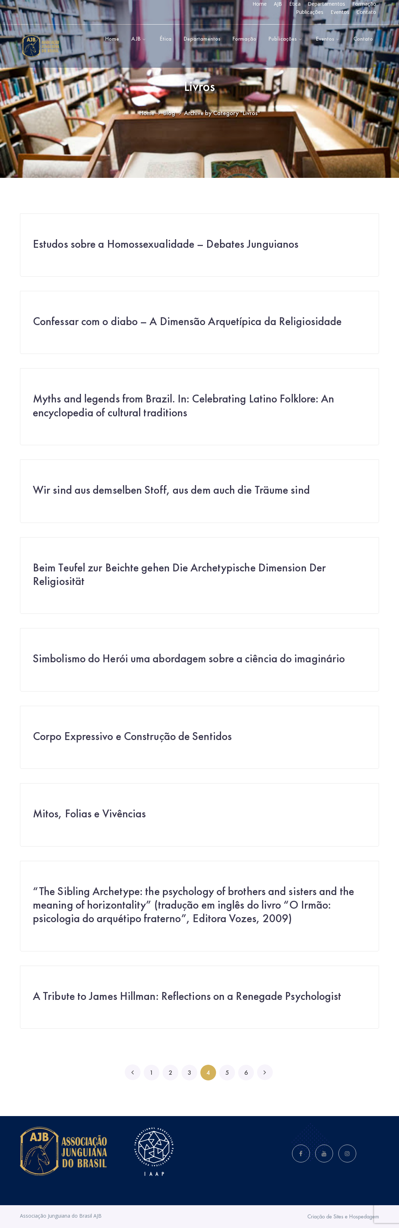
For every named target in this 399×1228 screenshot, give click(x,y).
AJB (278, 3)
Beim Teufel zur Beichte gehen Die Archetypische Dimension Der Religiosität (179, 574)
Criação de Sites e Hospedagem (343, 1216)
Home (259, 3)
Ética (295, 3)
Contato (366, 12)
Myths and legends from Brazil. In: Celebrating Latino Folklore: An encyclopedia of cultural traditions (183, 405)
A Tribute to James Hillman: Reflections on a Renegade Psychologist (187, 996)
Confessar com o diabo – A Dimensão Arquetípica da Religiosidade (187, 321)
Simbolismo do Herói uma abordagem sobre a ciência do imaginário (189, 658)
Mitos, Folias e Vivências (89, 813)
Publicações (309, 12)
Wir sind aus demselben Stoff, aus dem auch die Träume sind (171, 490)
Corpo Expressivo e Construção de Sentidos (132, 736)
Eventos (340, 12)
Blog (169, 113)
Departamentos (326, 3)
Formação (364, 3)
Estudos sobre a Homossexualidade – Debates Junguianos (165, 244)
